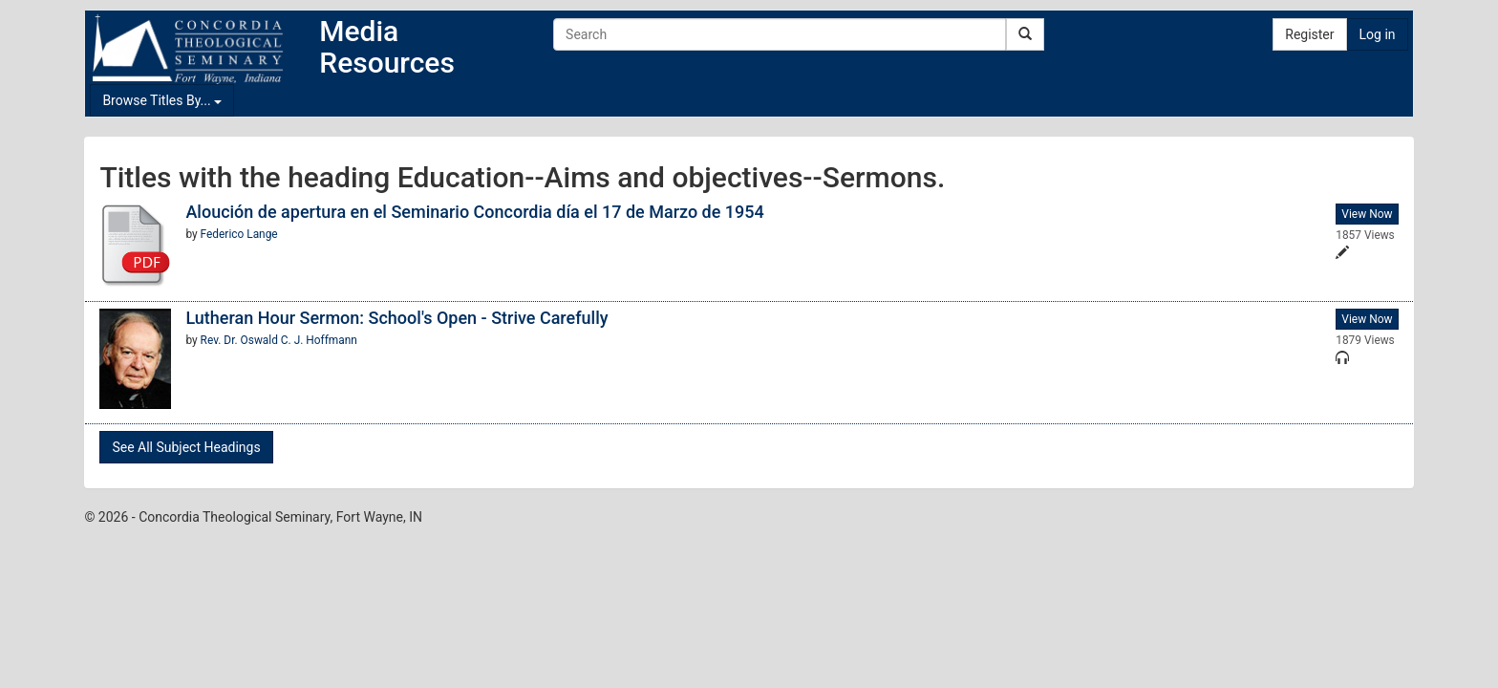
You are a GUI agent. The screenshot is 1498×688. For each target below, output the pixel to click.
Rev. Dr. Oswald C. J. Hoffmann (279, 340)
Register (1309, 34)
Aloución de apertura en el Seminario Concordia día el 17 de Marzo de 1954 (474, 212)
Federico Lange (239, 234)
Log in (1377, 34)
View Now (1366, 214)
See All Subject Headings (186, 447)
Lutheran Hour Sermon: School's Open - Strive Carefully (396, 318)
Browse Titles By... (162, 100)
